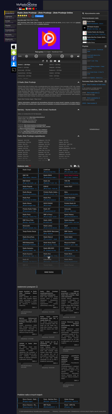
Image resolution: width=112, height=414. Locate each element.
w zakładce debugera (43, 24)
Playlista (85, 46)
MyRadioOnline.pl (94, 129)
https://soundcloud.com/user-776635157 (36, 129)
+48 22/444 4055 (32, 120)
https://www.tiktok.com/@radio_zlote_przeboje (34, 133)
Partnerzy (55, 411)
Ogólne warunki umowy (96, 411)
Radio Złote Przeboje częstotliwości (31, 136)
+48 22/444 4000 (30, 118)
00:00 (19, 56)
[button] (26, 56)
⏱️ (59, 61)
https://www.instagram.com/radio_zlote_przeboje (37, 126)
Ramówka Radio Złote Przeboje (93, 81)
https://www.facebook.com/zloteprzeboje (35, 125)
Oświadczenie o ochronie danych (80, 411)
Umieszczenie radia (64, 411)
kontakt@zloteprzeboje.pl (29, 121)
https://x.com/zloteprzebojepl (27, 128)
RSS (104, 411)
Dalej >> (34, 307)
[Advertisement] (76, 5)
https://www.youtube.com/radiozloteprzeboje (35, 131)
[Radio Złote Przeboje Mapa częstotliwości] (49, 159)
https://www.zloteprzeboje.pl (37, 117)
